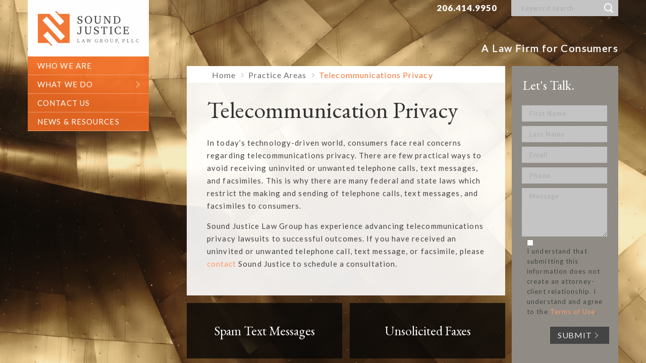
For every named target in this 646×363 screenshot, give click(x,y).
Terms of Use (572, 312)
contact (221, 263)
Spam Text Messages (264, 330)
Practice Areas (277, 75)
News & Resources (78, 121)
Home (224, 75)
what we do (65, 84)
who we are (64, 65)
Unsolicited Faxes (428, 330)
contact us (63, 102)
